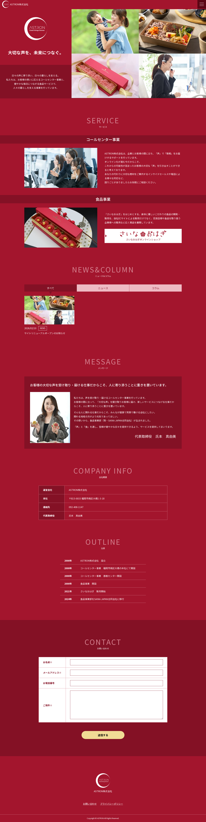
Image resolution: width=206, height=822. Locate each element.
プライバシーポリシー (111, 803)
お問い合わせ (90, 803)
